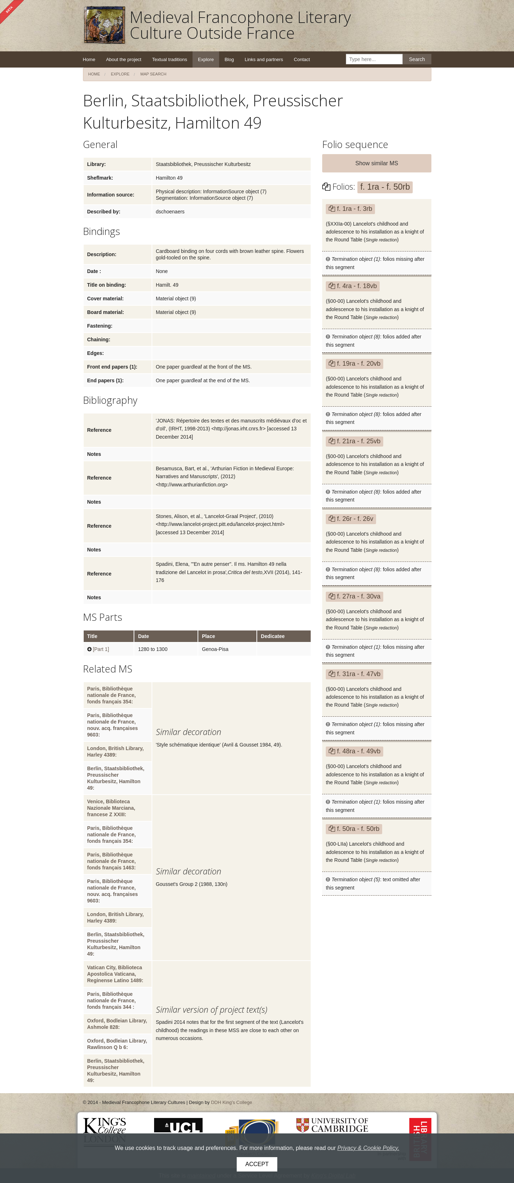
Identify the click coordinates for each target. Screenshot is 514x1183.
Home (89, 59)
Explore (206, 59)
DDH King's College (231, 1102)
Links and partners (264, 59)
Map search (153, 74)
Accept (257, 1164)
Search (417, 59)
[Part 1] (101, 649)
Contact (302, 59)
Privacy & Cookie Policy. (368, 1148)
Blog (229, 59)
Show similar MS (376, 163)
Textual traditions (169, 59)
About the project (123, 59)
